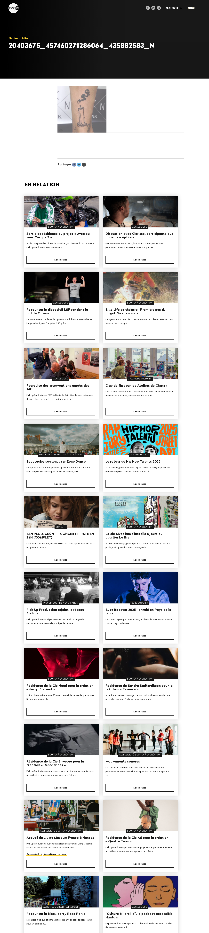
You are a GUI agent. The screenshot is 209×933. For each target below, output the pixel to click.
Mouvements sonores (43, 650)
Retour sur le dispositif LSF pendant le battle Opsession (158, 237)
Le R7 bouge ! (92, 817)
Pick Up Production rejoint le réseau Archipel (102, 486)
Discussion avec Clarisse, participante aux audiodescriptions (101, 237)
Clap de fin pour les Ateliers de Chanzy (159, 319)
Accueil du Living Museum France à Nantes (101, 652)
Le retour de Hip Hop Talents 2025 (98, 402)
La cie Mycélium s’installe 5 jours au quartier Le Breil (48, 486)
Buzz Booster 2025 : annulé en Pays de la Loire (158, 486)
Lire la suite (48, 267)
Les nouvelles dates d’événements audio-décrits (154, 737)
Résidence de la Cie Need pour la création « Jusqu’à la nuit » (47, 568)
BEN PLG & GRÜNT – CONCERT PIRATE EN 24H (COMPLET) (157, 404)
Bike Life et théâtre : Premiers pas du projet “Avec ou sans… (44, 321)
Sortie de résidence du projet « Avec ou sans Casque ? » (44, 237)
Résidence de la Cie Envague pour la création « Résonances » (157, 568)
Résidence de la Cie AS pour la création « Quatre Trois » (157, 651)
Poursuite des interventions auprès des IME (101, 321)
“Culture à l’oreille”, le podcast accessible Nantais (99, 737)
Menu (194, 8)
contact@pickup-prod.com (44, 914)
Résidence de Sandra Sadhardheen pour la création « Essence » (98, 568)
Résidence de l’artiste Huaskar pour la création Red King (46, 821)
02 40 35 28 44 (38, 910)
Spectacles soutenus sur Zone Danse (46, 405)
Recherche (174, 8)
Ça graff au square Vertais (158, 817)
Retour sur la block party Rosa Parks (46, 735)
